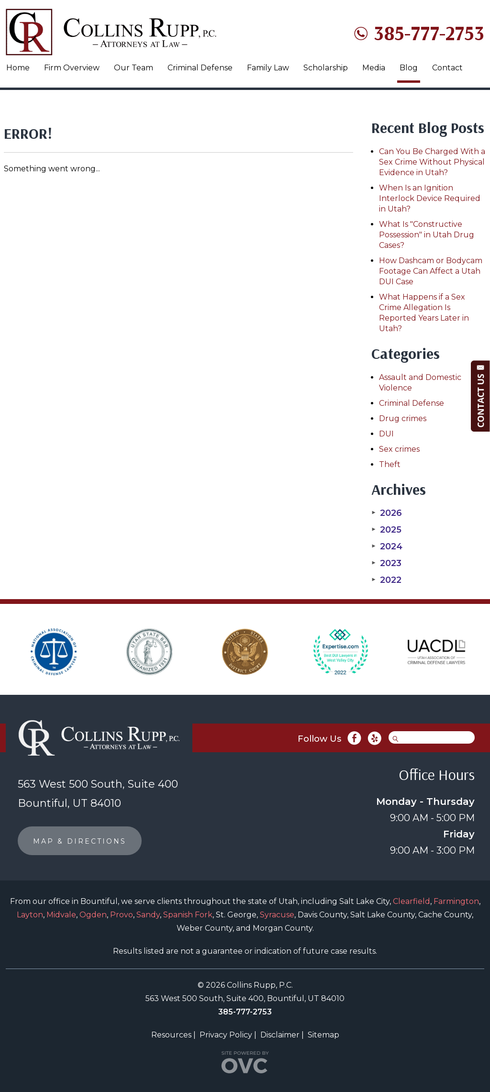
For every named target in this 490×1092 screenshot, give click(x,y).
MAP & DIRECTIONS (79, 841)
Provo (121, 914)
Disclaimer (280, 1034)
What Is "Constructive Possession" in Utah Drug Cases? (426, 235)
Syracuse (277, 914)
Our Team (133, 67)
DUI (386, 433)
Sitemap (323, 1034)
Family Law (268, 67)
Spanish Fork (187, 914)
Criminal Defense (200, 67)
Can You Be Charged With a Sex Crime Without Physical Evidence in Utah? (432, 162)
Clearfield (411, 901)
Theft (390, 464)
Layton (30, 914)
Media (373, 67)
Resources (171, 1034)
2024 (386, 546)
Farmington (456, 901)
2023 (386, 563)
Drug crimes (402, 418)
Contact (447, 67)
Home (18, 67)
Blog (409, 67)
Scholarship (325, 67)
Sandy (148, 914)
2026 (386, 513)
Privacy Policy (226, 1034)
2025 (386, 530)
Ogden (93, 914)
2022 (386, 580)
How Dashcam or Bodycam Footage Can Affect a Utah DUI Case (430, 271)
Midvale (61, 914)
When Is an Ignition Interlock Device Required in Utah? (429, 198)
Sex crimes (399, 449)
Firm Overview (72, 67)
